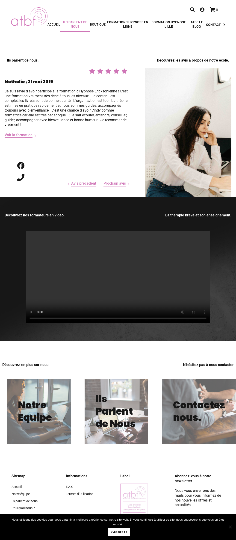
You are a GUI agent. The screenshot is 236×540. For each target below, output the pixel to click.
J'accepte (119, 532)
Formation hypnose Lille (169, 24)
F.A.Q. (70, 487)
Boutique (98, 25)
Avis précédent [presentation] (83, 183)
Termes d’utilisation (80, 494)
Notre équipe (21, 494)
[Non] (230, 527)
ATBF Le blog (197, 24)
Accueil (53, 25)
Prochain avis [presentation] (114, 183)
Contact (213, 25)
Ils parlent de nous (75, 24)
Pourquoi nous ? (23, 508)
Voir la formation (18, 135)
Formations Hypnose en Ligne (127, 24)
